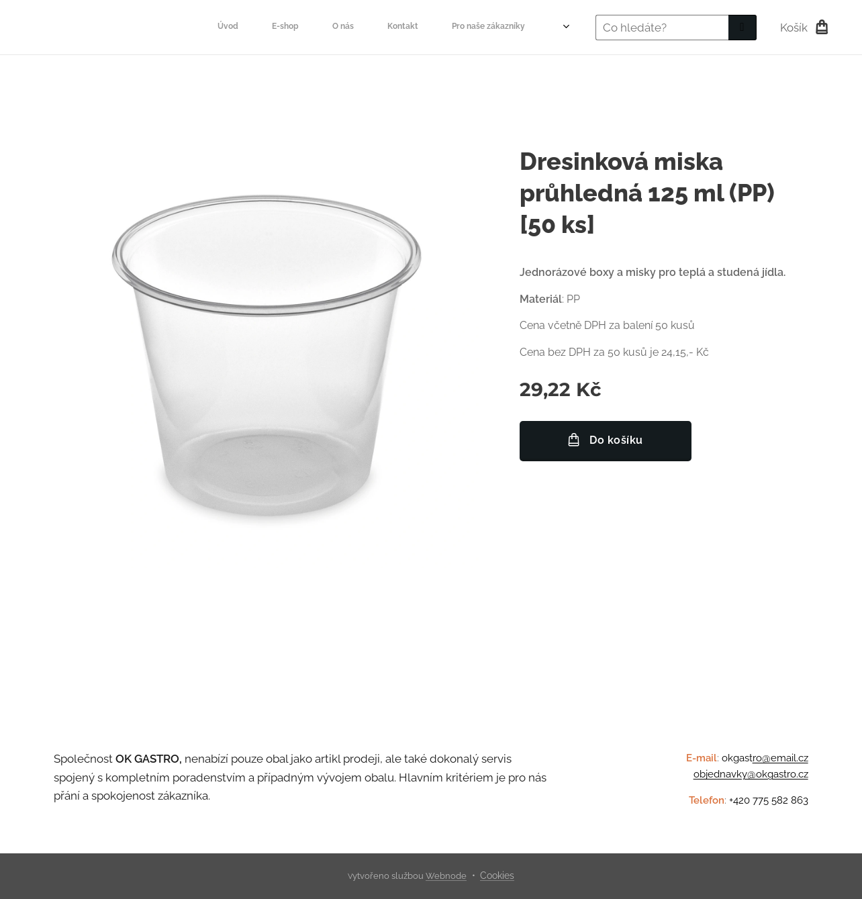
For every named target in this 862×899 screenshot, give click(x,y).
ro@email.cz (780, 758)
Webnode (446, 876)
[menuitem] (236, 27)
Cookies (497, 875)
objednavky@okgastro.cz (750, 775)
